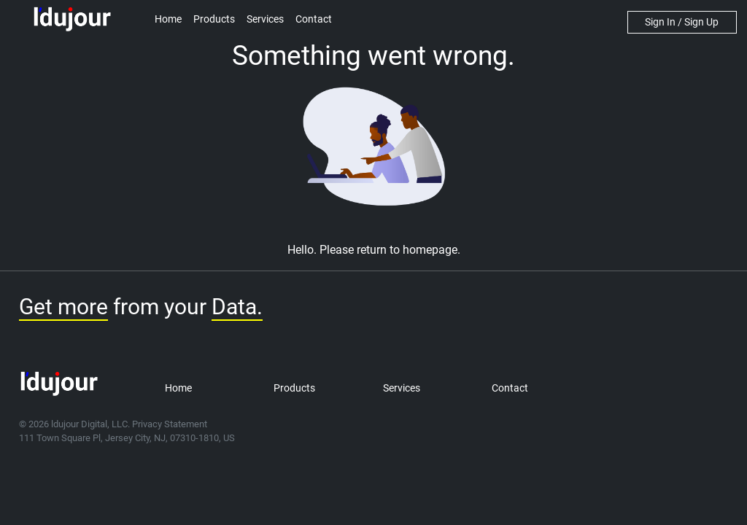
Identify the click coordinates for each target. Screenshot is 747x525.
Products (214, 19)
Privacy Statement (169, 424)
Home (168, 19)
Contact (313, 19)
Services (265, 19)
